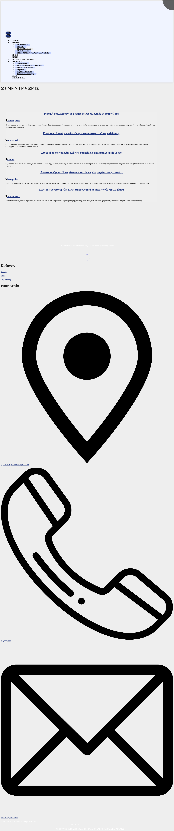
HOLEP (15, 57)
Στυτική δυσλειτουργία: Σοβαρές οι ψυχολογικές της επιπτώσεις (81, 113)
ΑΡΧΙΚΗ (15, 40)
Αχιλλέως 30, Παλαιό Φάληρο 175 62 (15, 465)
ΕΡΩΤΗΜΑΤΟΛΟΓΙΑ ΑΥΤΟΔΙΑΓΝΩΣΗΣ (33, 53)
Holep (3, 276)
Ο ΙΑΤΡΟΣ (17, 42)
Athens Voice (13, 120)
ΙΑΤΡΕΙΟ (20, 47)
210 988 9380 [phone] (6, 641)
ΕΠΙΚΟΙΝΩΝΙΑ (18, 78)
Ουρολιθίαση (22, 63)
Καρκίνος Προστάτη (24, 72)
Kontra (10, 159)
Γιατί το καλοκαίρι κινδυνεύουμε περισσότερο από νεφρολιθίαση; (81, 133)
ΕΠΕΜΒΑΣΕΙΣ (23, 51)
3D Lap (3, 272)
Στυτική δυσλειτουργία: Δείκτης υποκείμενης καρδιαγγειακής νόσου (81, 152)
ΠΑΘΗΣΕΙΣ (17, 61)
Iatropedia (12, 179)
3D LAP (15, 55)
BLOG (14, 76)
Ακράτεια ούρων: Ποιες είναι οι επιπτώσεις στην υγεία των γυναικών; (81, 172)
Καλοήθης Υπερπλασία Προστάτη (29, 65)
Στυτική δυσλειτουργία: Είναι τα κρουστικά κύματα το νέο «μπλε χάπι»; (81, 189)
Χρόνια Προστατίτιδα (25, 67)
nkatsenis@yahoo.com (9, 818)
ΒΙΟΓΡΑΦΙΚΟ (22, 45)
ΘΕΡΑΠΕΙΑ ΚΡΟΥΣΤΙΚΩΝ (23, 59)
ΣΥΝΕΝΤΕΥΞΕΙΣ (24, 49)
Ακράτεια (20, 70)
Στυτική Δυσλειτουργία (25, 74)
